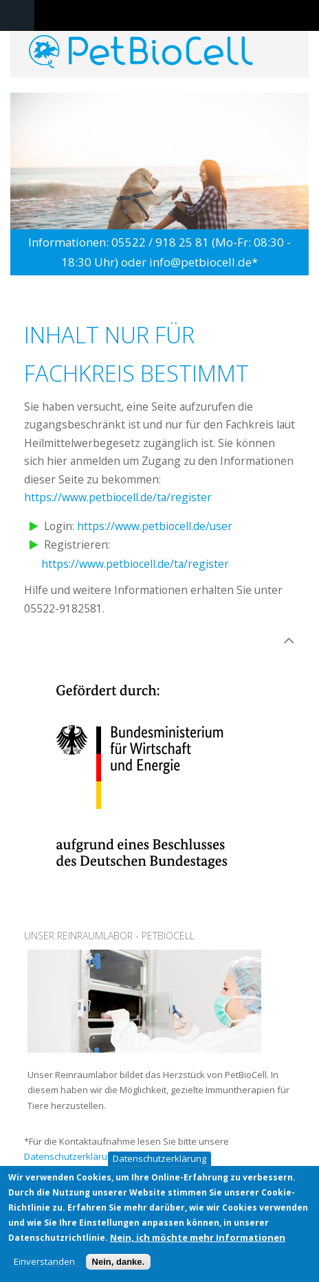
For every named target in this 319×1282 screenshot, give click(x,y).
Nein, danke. (118, 1264)
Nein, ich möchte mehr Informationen (197, 1239)
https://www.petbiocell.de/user (154, 526)
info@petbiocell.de (200, 262)
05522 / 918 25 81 (160, 242)
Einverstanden (44, 1263)
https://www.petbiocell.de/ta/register (118, 497)
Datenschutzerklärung (159, 1160)
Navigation (17, 15)
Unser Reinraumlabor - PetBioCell (109, 935)
